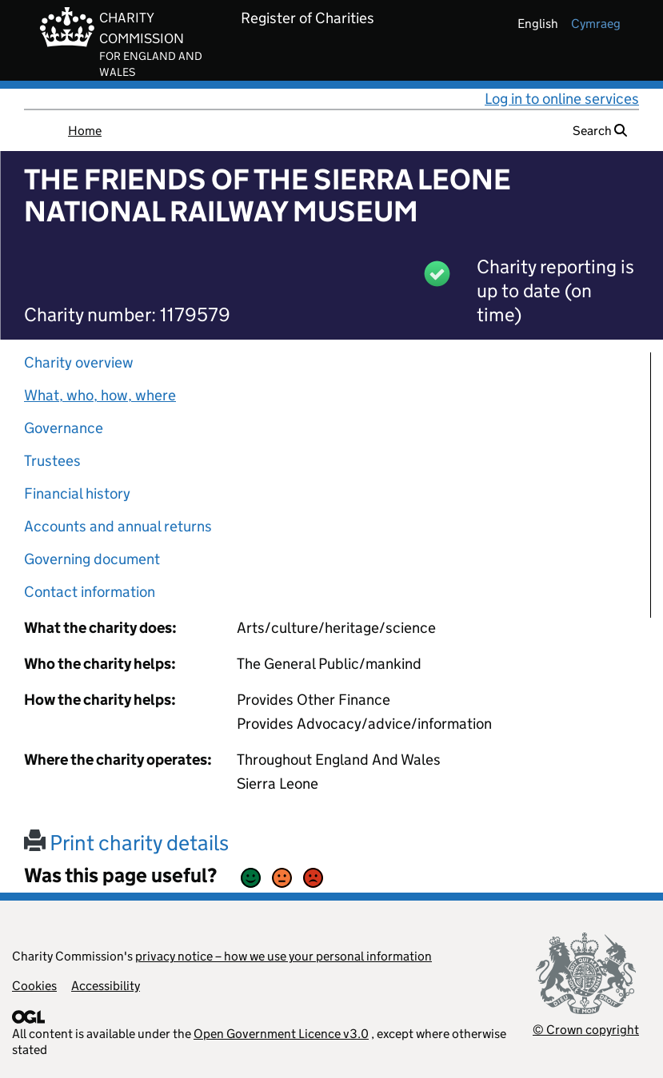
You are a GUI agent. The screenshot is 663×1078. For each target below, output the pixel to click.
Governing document (92, 559)
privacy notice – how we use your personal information (283, 956)
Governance (63, 428)
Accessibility (105, 985)
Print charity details (126, 842)
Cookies (34, 985)
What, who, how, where (100, 395)
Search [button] (600, 130)
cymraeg (596, 23)
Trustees (52, 460)
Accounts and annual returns (118, 526)
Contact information (89, 592)
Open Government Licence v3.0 (281, 1033)
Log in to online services (562, 99)
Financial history (77, 493)
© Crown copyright (586, 1029)
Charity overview (79, 362)
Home (85, 130)
